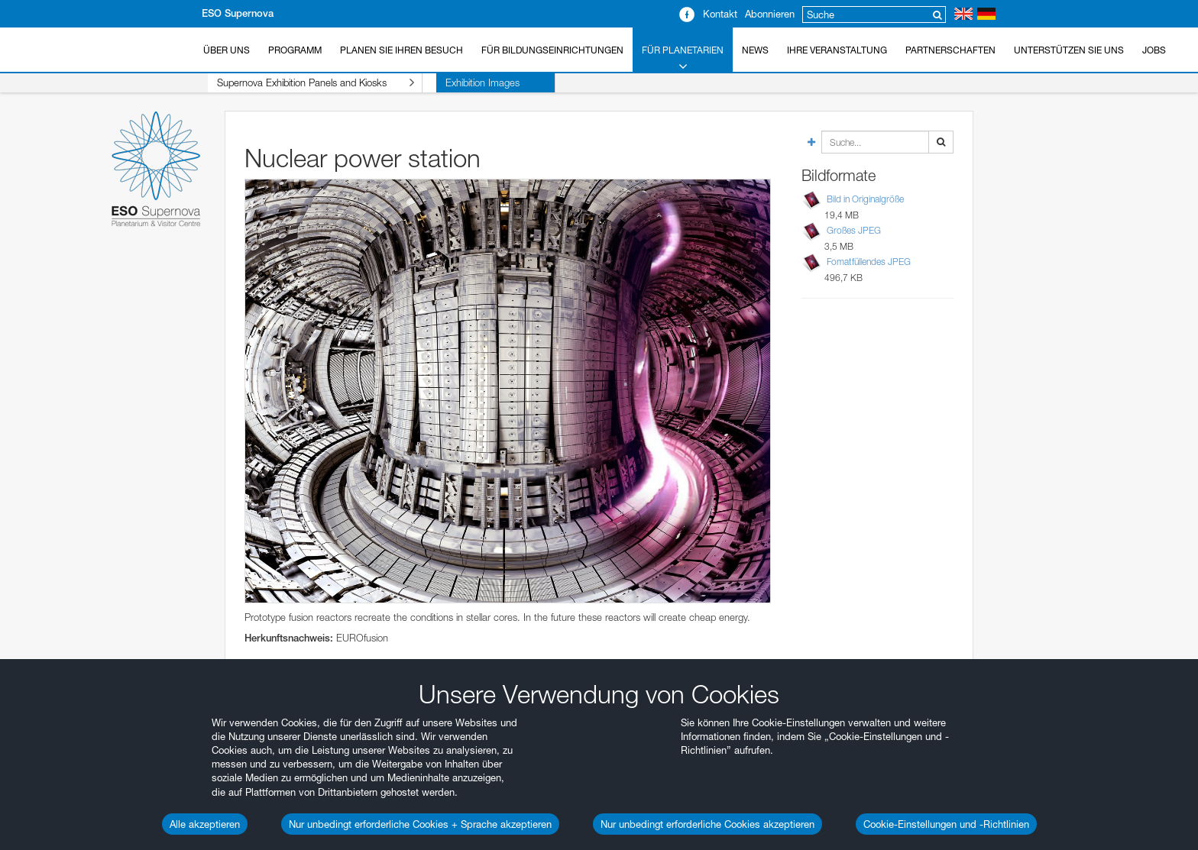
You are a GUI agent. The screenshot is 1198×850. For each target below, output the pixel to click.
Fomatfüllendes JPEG (869, 261)
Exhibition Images (455, 82)
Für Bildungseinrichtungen (552, 50)
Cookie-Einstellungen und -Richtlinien (946, 824)
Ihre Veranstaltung (837, 50)
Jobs (1154, 50)
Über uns (226, 50)
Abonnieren (770, 14)
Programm (295, 50)
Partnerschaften (950, 50)
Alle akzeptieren (205, 824)
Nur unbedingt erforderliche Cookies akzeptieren (707, 824)
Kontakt (720, 14)
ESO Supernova (238, 13)
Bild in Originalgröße (865, 199)
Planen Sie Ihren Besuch (401, 50)
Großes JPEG (854, 230)
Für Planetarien (683, 58)
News (755, 50)
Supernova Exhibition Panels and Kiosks (301, 82)
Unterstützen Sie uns (1069, 50)
